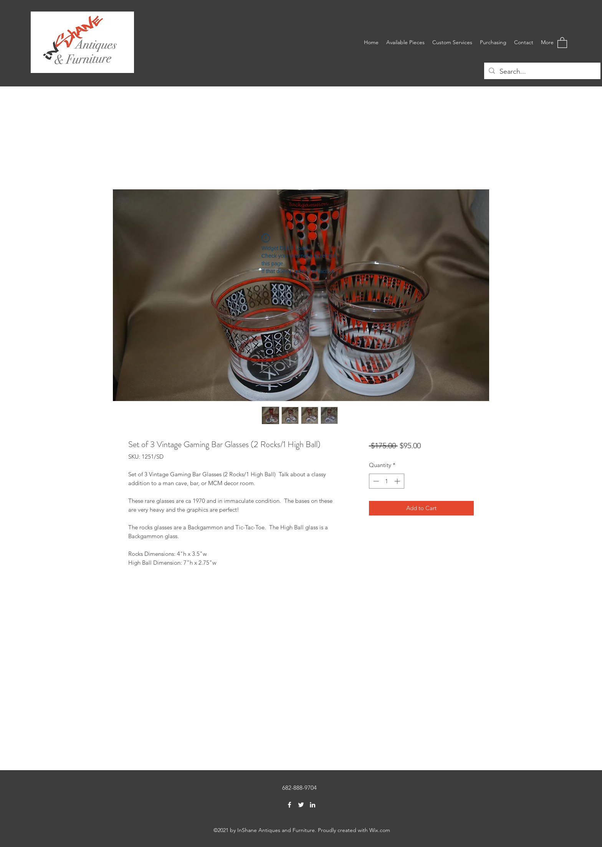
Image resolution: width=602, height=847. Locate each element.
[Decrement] (375, 481)
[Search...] (541, 72)
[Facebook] (289, 805)
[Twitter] (301, 805)
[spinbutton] (386, 481)
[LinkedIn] (312, 805)
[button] (562, 42)
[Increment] (398, 481)
